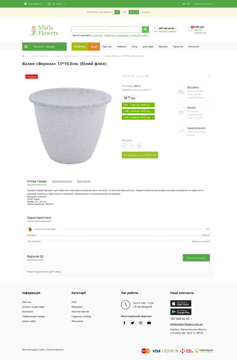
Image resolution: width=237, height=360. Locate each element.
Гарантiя (178, 46)
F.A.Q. (135, 46)
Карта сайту (29, 321)
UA (183, 3)
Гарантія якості (196, 127)
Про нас (107, 46)
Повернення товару (33, 316)
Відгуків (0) (84, 181)
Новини (121, 46)
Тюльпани (77, 321)
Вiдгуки (163, 46)
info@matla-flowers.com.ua (186, 324)
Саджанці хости (139, 35)
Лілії (74, 302)
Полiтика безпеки (55, 349)
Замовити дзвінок (167, 31)
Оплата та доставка (33, 306)
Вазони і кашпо (91, 55)
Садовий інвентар (39, 55)
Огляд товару (37, 181)
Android (134, 12)
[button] (34, 4)
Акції (94, 46)
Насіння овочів (80, 311)
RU (188, 3)
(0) (147, 76)
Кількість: (127, 140)
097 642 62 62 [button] (181, 319)
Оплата (191, 107)
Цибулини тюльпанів (116, 35)
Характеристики (62, 181)
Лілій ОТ (98, 35)
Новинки (80, 46)
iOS (117, 12)
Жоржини (77, 306)
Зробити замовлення (200, 31)
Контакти (193, 46)
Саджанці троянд (81, 316)
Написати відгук (196, 258)
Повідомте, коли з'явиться (140, 155)
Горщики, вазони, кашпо (66, 55)
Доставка (148, 46)
